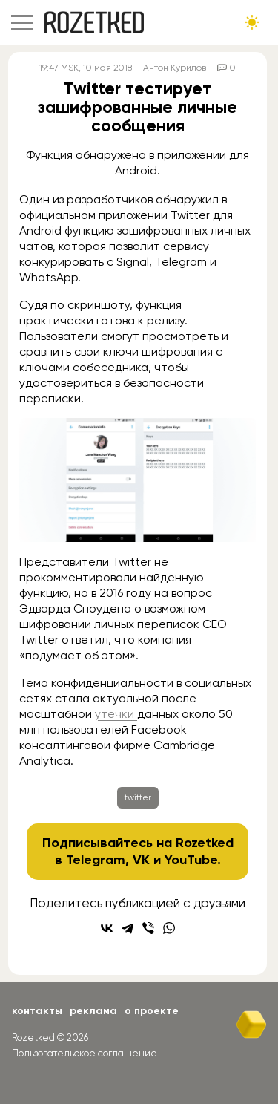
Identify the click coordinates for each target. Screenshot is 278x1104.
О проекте (152, 1011)
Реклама (93, 1011)
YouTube (191, 860)
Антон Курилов (174, 67)
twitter (138, 797)
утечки (116, 714)
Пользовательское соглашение (84, 1053)
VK (141, 860)
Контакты (37, 1011)
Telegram (95, 860)
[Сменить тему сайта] (252, 22)
